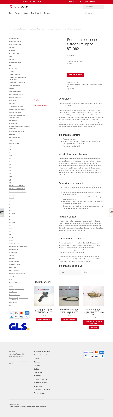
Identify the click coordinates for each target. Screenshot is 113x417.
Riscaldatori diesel (14, 137)
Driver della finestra (15, 91)
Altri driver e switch (15, 53)
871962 (72, 88)
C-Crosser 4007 (13, 195)
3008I (10, 155)
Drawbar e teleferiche (15, 283)
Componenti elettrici (19, 29)
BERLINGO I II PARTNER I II (46, 29)
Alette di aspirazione (15, 44)
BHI (10, 65)
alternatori (12, 47)
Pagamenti (37, 376)
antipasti (11, 59)
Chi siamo (37, 362)
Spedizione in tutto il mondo (42, 389)
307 (10, 161)
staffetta (11, 255)
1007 (10, 146)
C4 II (10, 219)
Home (10, 29)
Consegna (47, 13)
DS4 (10, 234)
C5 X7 (10, 228)
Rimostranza (38, 386)
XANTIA (11, 237)
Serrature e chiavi (32, 29)
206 (10, 149)
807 (10, 183)
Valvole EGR (12, 267)
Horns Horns (12, 100)
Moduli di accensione (15, 112)
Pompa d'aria (13, 123)
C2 (9, 201)
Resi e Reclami (36, 13)
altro (10, 56)
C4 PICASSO (12, 222)
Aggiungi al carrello (75, 74)
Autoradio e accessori (15, 62)
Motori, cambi (13, 292)
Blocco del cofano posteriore (17, 192)
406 (10, 170)
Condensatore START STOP (17, 82)
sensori (11, 140)
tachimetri (12, 258)
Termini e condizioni (21, 13)
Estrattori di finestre (15, 97)
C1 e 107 (11, 198)
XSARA (11, 240)
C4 (9, 216)
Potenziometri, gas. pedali (16, 131)
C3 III (10, 210)
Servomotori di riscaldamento (18, 246)
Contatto (36, 369)
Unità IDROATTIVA (14, 264)
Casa (10, 13)
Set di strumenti (13, 303)
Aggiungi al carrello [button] (44, 319)
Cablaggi (11, 71)
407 (10, 174)
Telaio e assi (12, 306)
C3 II (10, 207)
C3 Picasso (12, 213)
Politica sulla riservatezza (42, 355)
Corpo (11, 279)
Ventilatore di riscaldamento (17, 273)
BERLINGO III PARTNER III (17, 189)
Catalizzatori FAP (14, 38)
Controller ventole (14, 85)
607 (10, 180)
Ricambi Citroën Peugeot (42, 351)
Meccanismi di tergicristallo (17, 109)
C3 (9, 204)
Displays (11, 88)
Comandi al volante (14, 74)
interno (11, 286)
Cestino (36, 358)
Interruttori (12, 103)
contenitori (12, 277)
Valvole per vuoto (14, 270)
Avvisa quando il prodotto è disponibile (94, 322)
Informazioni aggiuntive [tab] (41, 105)
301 (10, 158)
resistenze (12, 134)
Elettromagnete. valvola (16, 94)
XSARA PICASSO (14, 243)
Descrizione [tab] (37, 100)
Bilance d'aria (13, 68)
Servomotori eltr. (14, 249)
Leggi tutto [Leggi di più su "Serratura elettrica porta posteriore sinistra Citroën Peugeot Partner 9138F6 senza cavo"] (94, 327)
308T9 (10, 167)
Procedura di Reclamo (41, 379)
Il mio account (38, 372)
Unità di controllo (14, 261)
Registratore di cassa (40, 382)
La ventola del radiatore (16, 106)
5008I (10, 177)
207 (10, 152)
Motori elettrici (13, 120)
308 (10, 164)
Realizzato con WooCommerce (36, 407)
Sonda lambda (13, 252)
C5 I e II (11, 225)
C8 (9, 231)
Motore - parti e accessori (16, 289)
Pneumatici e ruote (14, 295)
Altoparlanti (12, 50)
